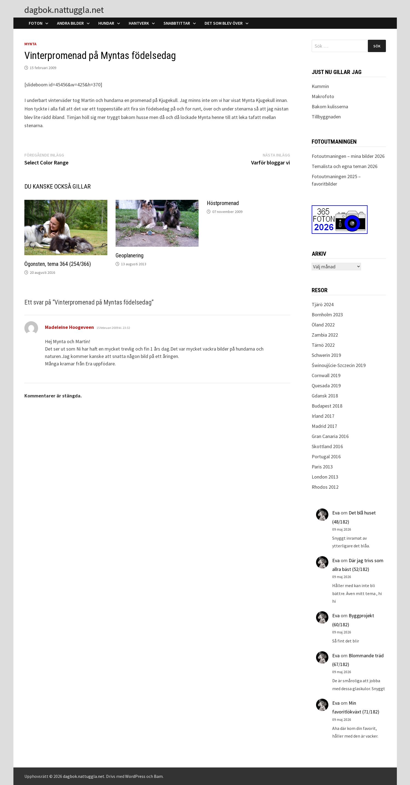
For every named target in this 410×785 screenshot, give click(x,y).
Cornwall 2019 (326, 375)
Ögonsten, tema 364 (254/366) (57, 264)
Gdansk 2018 (325, 395)
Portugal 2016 (326, 456)
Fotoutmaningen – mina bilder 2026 (348, 156)
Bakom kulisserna (330, 106)
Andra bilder (70, 23)
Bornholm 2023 (327, 314)
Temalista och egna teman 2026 (344, 166)
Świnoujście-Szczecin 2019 (339, 365)
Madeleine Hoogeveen (69, 327)
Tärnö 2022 (323, 345)
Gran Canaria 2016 (330, 436)
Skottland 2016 (327, 446)
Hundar (106, 23)
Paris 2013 (322, 466)
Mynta (30, 43)
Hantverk (139, 23)
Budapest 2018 (327, 406)
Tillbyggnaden (326, 116)
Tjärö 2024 (323, 304)
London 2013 (325, 477)
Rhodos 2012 (325, 487)
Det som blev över (224, 23)
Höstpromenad (223, 203)
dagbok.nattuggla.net (64, 9)
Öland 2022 (323, 325)
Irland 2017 (323, 416)
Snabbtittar (177, 23)
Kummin (320, 86)
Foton (35, 23)
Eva (336, 513)
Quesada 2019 (326, 385)
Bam (158, 776)
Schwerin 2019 (326, 355)
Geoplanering (130, 255)
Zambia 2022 (325, 335)
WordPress (135, 776)
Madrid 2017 (324, 426)
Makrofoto (323, 96)
